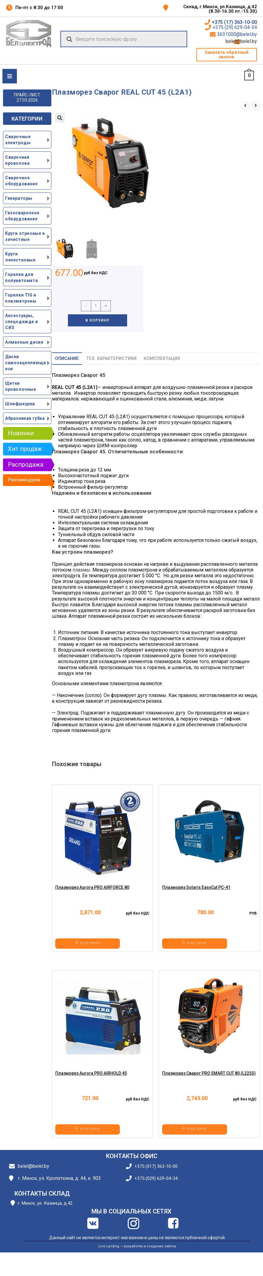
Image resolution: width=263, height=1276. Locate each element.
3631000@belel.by (237, 34)
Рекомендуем (24, 480)
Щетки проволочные (20, 386)
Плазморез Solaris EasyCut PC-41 (196, 893)
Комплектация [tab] (162, 358)
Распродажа (25, 464)
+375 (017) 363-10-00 (156, 1166)
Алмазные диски (24, 342)
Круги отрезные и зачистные (25, 236)
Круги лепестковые (20, 256)
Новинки (21, 433)
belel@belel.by (249, 41)
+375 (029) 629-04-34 (156, 1178)
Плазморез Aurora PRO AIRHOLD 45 (91, 1079)
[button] (226, 54)
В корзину (97, 320)
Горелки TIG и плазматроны (21, 298)
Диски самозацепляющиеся (25, 362)
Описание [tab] (67, 358)
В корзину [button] (101, 944)
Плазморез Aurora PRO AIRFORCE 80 (92, 893)
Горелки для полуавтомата (21, 277)
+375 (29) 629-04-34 (235, 27)
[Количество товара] (96, 305)
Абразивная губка (25, 418)
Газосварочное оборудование (22, 215)
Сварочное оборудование (21, 180)
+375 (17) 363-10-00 (234, 22)
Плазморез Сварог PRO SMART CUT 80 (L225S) (209, 1079)
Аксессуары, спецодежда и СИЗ (21, 321)
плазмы (81, 570)
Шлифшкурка (20, 403)
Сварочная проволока (17, 160)
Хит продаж (25, 448)
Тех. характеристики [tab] (111, 358)
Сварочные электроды (17, 139)
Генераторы (18, 198)
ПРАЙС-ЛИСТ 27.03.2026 (27, 97)
